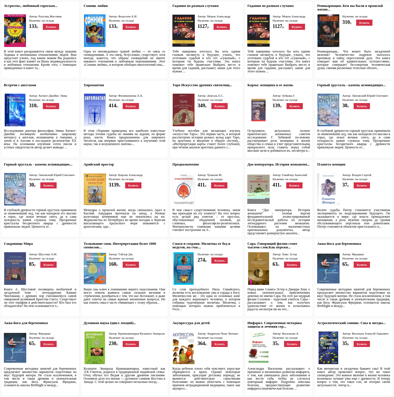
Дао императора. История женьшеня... (278, 164)
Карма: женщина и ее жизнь (270, 85)
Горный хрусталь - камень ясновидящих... (351, 85)
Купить (51, 26)
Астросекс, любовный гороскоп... (30, 6)
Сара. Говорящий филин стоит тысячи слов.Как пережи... (272, 245)
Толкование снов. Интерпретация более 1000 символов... (120, 245)
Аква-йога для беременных (339, 243)
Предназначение (185, 164)
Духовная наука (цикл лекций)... (110, 323)
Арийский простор (99, 164)
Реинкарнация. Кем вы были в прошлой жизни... (350, 7)
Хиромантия (94, 85)
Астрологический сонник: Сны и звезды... (351, 323)
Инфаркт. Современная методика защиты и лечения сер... (274, 324)
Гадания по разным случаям (195, 6)
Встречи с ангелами (20, 85)
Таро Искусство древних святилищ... (202, 85)
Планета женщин (331, 164)
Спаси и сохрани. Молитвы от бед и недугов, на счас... (201, 245)
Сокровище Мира (18, 243)
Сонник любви (96, 6)
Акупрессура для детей (191, 323)
